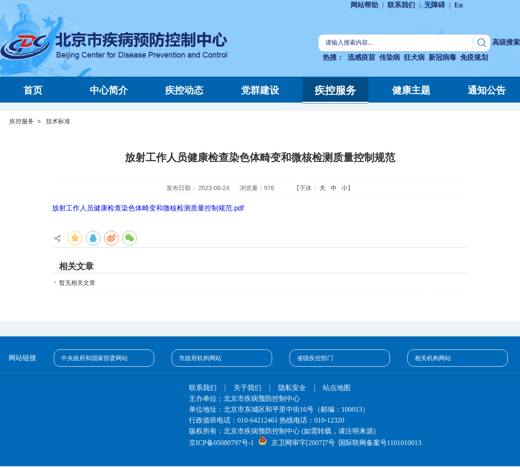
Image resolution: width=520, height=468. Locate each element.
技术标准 (58, 121)
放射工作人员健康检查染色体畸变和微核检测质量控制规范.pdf (148, 208)
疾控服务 (22, 121)
